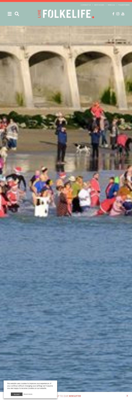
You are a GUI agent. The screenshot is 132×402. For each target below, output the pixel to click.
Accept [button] (16, 394)
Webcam (111, 5)
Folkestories (124, 5)
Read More (28, 394)
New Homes (99, 5)
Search (17, 14)
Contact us (86, 5)
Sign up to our (66, 396)
